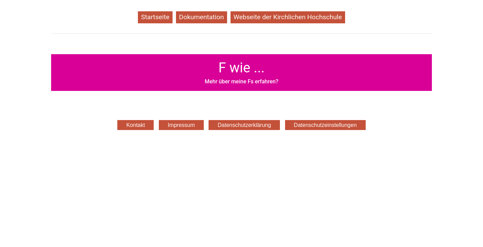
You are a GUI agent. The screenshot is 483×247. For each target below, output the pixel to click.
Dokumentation (203, 16)
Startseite (157, 16)
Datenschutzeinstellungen (325, 125)
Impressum (181, 125)
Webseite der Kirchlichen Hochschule (288, 17)
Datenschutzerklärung (244, 125)
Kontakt (135, 125)
